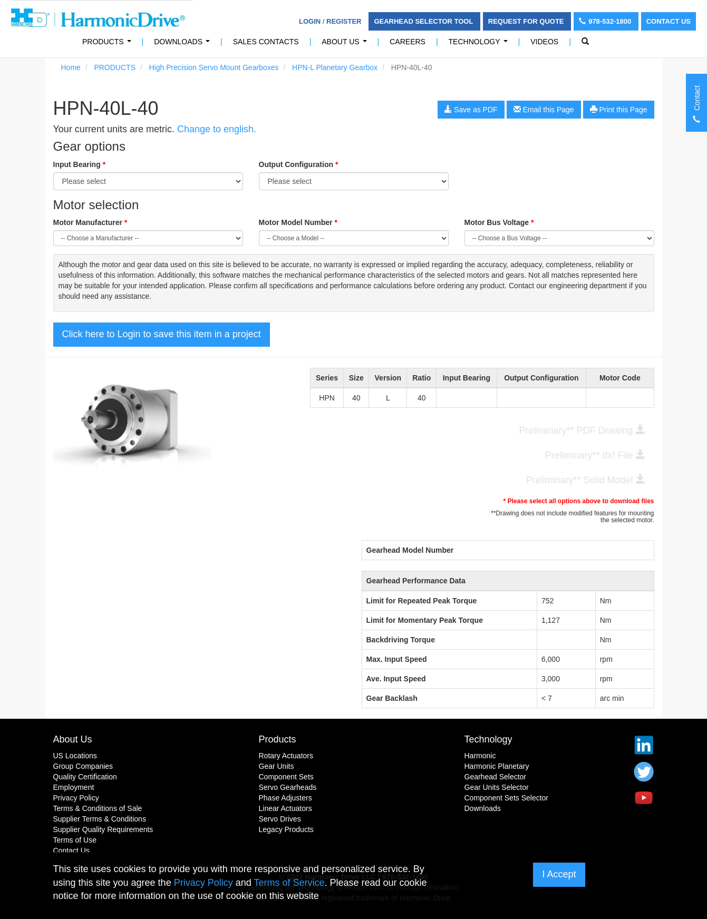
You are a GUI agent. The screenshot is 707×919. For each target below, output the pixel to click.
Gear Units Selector (496, 787)
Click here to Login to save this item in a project (161, 334)
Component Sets (286, 777)
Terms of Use (74, 840)
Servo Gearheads (288, 787)
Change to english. (216, 129)
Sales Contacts (266, 41)
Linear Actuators (285, 808)
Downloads (184, 44)
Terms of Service (289, 882)
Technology (480, 44)
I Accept (559, 874)
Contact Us (668, 21)
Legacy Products (286, 829)
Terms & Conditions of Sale (97, 808)
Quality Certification (85, 777)
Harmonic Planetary (496, 766)
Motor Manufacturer (90, 222)
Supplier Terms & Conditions (99, 819)
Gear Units (276, 766)
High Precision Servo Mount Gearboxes (214, 67)
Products (277, 739)
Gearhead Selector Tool (424, 21)
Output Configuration (298, 164)
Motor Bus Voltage (499, 222)
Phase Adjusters (285, 798)
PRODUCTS (108, 44)
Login (310, 21)
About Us (346, 44)
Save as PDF (470, 109)
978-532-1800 (606, 21)
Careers (407, 41)
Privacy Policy (76, 798)
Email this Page (544, 109)
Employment (73, 787)
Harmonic (480, 755)
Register (343, 21)
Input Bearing (79, 164)
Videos (544, 41)
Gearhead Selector (495, 777)
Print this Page (618, 109)
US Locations (75, 755)
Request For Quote (527, 21)
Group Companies (83, 766)
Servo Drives (280, 819)
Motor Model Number (298, 222)
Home (71, 67)
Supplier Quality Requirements (103, 829)
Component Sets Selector (506, 798)
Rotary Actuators (286, 755)
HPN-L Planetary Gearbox (334, 67)
